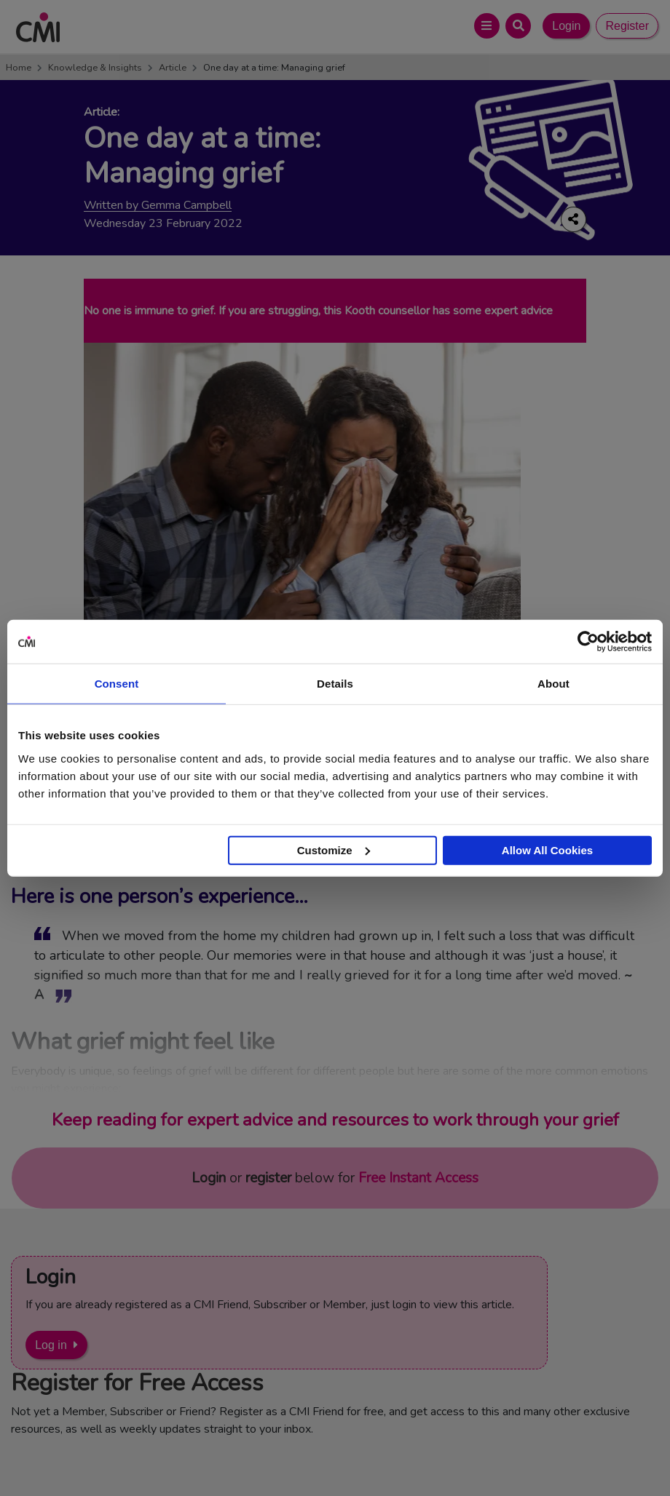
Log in (51, 1345)
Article (172, 67)
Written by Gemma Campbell (158, 205)
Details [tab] (335, 683)
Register (627, 26)
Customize (333, 849)
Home (18, 67)
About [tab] (553, 683)
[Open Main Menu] (487, 26)
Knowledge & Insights (95, 67)
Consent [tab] (117, 683)
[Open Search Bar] (518, 26)
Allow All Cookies (547, 849)
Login (566, 26)
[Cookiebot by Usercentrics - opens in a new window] (588, 642)
